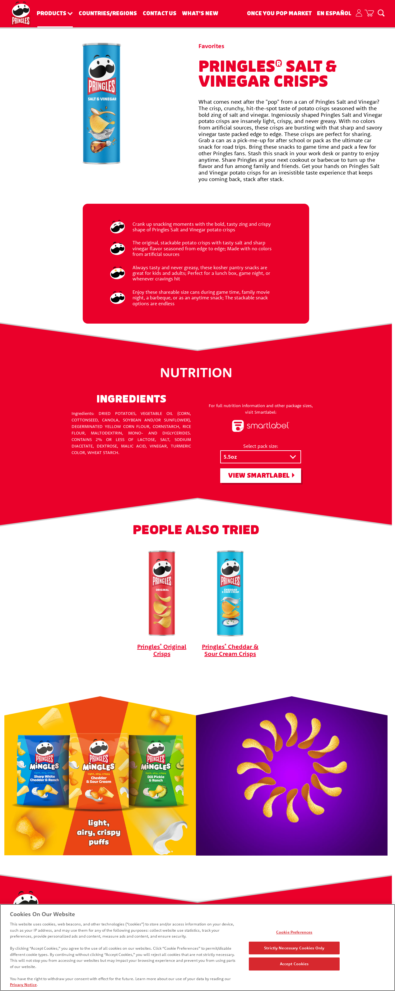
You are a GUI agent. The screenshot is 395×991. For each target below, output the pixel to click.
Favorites (211, 45)
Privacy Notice (23, 984)
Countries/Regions (108, 13)
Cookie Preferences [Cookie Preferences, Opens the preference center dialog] (294, 932)
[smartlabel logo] (261, 426)
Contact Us (159, 13)
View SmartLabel (259, 476)
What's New (200, 13)
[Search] (381, 13)
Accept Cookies (294, 963)
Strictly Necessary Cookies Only (294, 947)
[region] (197, 947)
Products (51, 13)
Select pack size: (260, 446)
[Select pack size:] (260, 457)
